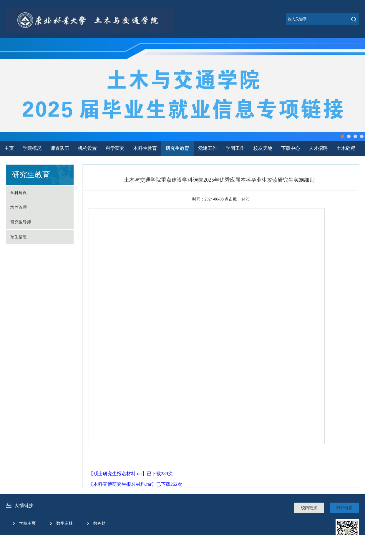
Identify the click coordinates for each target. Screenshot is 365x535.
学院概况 (32, 148)
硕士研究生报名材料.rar (117, 473)
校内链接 (309, 508)
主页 (9, 148)
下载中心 (290, 148)
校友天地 (262, 148)
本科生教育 (145, 148)
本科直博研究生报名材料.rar (122, 484)
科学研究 (115, 148)
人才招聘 (318, 148)
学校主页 (27, 523)
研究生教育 (177, 148)
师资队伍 (59, 148)
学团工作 (235, 148)
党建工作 (207, 148)
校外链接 (344, 508)
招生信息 (18, 237)
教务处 (99, 523)
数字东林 (64, 523)
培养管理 (18, 207)
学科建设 (18, 193)
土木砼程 (345, 148)
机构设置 (87, 148)
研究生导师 (20, 222)
